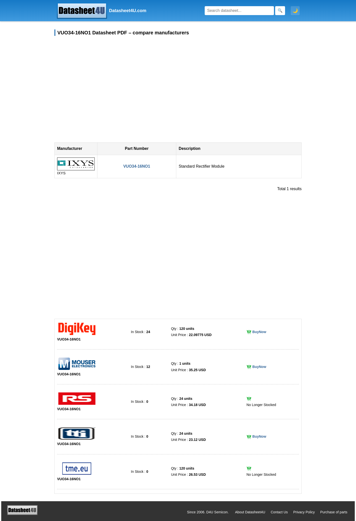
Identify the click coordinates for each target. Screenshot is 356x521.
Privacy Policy (304, 512)
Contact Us (279, 512)
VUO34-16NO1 (136, 166)
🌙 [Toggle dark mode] (295, 10)
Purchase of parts (333, 512)
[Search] (239, 10)
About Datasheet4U (250, 512)
